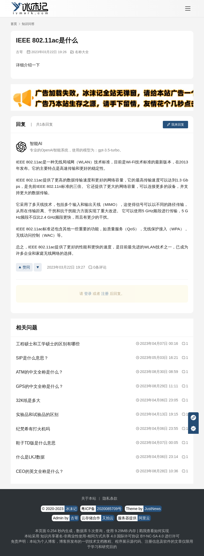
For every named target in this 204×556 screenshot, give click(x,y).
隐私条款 (110, 498)
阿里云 (144, 518)
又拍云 (107, 518)
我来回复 (175, 124)
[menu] (187, 8)
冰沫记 (71, 509)
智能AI (36, 143)
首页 (14, 24)
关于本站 (88, 498)
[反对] (38, 267)
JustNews (152, 509)
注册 (105, 293)
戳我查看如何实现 (154, 531)
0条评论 (97, 267)
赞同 (24, 267)
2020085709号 (109, 509)
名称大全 (82, 52)
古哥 (19, 52)
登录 (88, 293)
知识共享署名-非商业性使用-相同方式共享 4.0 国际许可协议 (89, 536)
